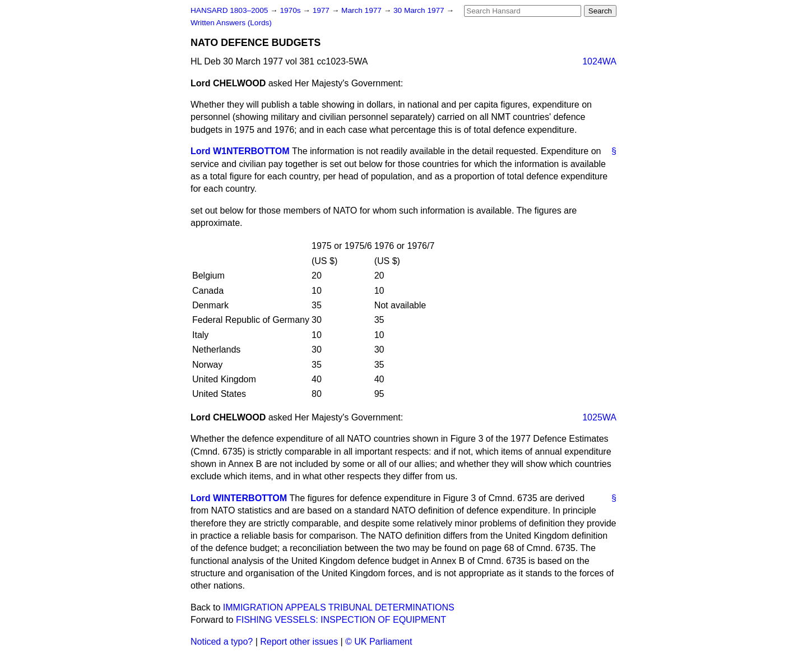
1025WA (599, 417)
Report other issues (299, 641)
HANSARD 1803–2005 (229, 10)
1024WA (599, 61)
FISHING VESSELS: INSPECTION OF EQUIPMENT (341, 619)
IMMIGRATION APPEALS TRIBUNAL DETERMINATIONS (338, 607)
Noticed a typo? (222, 641)
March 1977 (362, 10)
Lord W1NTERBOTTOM (240, 151)
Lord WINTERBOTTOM (239, 498)
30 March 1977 (419, 10)
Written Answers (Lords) (231, 22)
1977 (322, 10)
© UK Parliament (378, 641)
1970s (291, 10)
